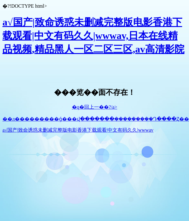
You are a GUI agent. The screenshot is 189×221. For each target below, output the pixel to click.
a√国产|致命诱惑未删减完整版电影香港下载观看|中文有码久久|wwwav (77, 130)
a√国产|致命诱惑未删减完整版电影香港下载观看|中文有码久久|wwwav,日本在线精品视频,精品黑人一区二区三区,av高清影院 (93, 36)
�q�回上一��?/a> (94, 107)
